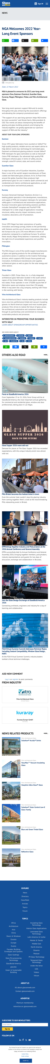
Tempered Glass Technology (36, 961)
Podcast (36, 953)
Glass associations (10, 338)
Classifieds (25, 900)
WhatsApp (3, 40)
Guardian (22, 338)
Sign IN (40, 4)
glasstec (13, 967)
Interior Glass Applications (36, 928)
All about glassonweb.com (25, 987)
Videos (36, 972)
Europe (13, 943)
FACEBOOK (13, 40)
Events (30, 335)
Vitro (29, 341)
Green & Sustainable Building (13, 971)
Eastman (5, 139)
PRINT (32, 40)
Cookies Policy (25, 1054)
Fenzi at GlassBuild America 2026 (15, 394)
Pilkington (14, 341)
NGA (6, 341)
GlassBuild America (13, 963)
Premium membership (25, 1003)
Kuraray (31, 338)
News (25, 892)
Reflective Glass (27, 852)
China (13, 933)
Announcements (9, 335)
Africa (13, 923)
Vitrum (36, 975)
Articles (25, 904)
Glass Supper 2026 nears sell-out (15, 445)
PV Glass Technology (36, 957)
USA (22, 341)
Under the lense (36, 966)
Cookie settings (25, 1056)
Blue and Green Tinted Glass (32, 829)
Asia (13, 929)
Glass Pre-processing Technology (13, 959)
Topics (25, 907)
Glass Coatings (13, 955)
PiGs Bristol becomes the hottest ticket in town (20, 494)
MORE (42, 40)
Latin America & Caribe (36, 937)
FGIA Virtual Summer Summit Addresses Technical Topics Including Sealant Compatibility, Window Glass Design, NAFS (24, 651)
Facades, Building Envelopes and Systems (13, 950)
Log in (7, 679)
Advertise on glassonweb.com (25, 1006)
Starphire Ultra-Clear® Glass (32, 785)
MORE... (46, 355)
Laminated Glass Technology (36, 932)
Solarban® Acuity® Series (31, 740)
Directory (25, 896)
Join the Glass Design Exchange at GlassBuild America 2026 (23, 601)
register (15, 679)
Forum (25, 911)
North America (36, 947)
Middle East (36, 944)
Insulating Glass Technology (36, 924)
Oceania (36, 950)
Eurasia (13, 939)
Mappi (40, 338)
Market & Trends (36, 940)
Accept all (26, 1060)
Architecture (13, 926)
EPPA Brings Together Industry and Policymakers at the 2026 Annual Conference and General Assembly (23, 548)
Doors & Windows (14, 936)
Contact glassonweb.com (25, 991)
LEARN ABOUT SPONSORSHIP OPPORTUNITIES (20, 325)
